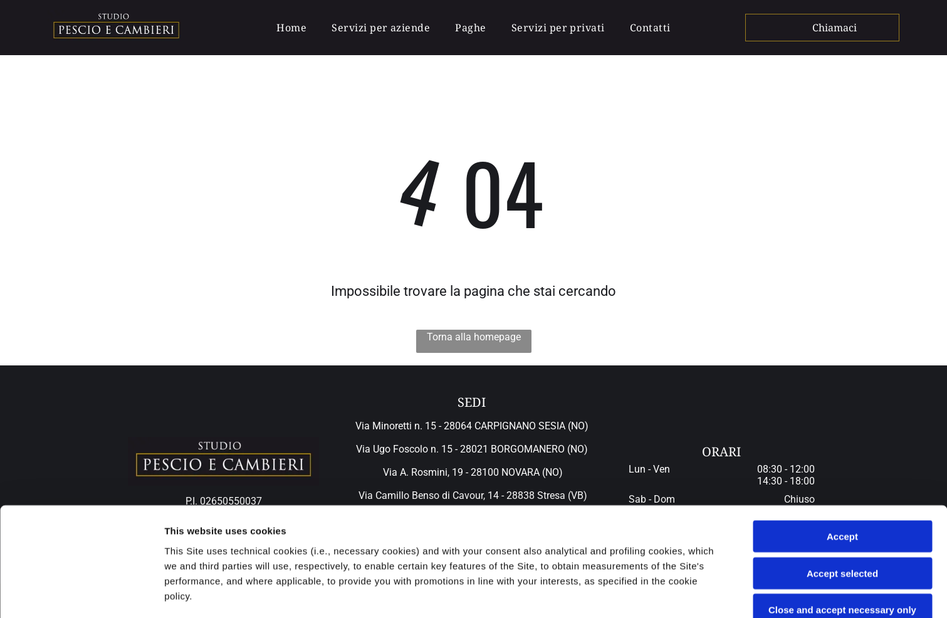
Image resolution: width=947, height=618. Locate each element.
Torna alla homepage (474, 337)
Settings (637, 593)
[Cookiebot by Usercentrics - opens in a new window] (81, 593)
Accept (842, 434)
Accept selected (842, 471)
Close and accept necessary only (842, 507)
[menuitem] (291, 28)
